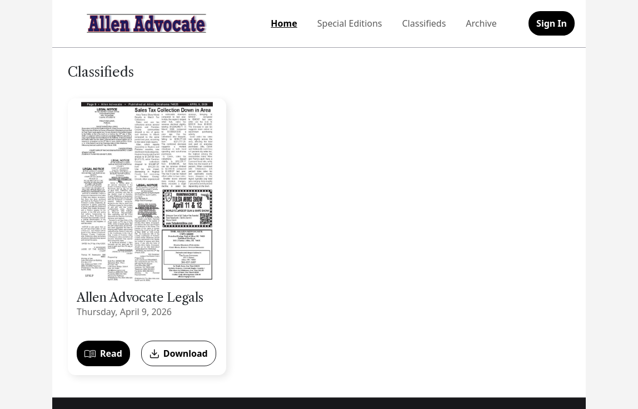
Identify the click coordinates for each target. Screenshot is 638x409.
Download (178, 353)
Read (103, 353)
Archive (481, 23)
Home (284, 23)
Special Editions (349, 23)
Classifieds (424, 23)
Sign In (551, 23)
